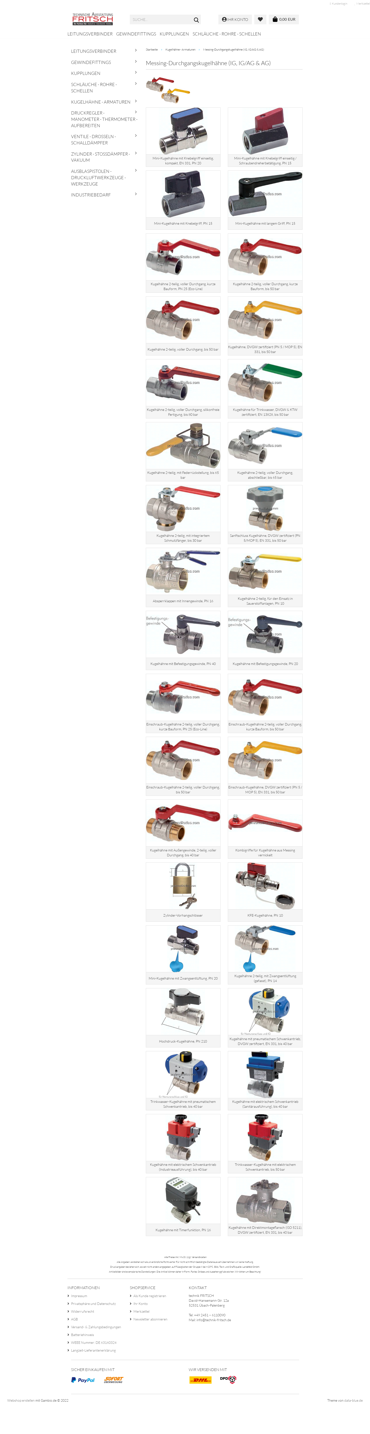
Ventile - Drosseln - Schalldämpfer (93, 139)
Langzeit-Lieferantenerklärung (93, 1378)
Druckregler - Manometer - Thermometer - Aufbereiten (104, 119)
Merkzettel (141, 1339)
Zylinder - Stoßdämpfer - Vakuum (100, 157)
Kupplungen (174, 33)
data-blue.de (353, 1428)
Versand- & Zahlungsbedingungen (96, 1354)
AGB (74, 1347)
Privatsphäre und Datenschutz (93, 1331)
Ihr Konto (140, 1331)
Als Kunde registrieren (149, 1323)
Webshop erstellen (21, 1428)
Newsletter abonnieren (150, 1347)
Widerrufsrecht (82, 1339)
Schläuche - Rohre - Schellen (227, 33)
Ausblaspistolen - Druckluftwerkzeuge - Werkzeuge (98, 177)
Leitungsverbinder (90, 33)
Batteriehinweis (82, 1362)
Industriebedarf (91, 194)
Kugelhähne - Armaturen (101, 102)
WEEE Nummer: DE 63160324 (93, 1370)
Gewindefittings (136, 33)
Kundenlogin (338, 3)
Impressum (79, 1323)
